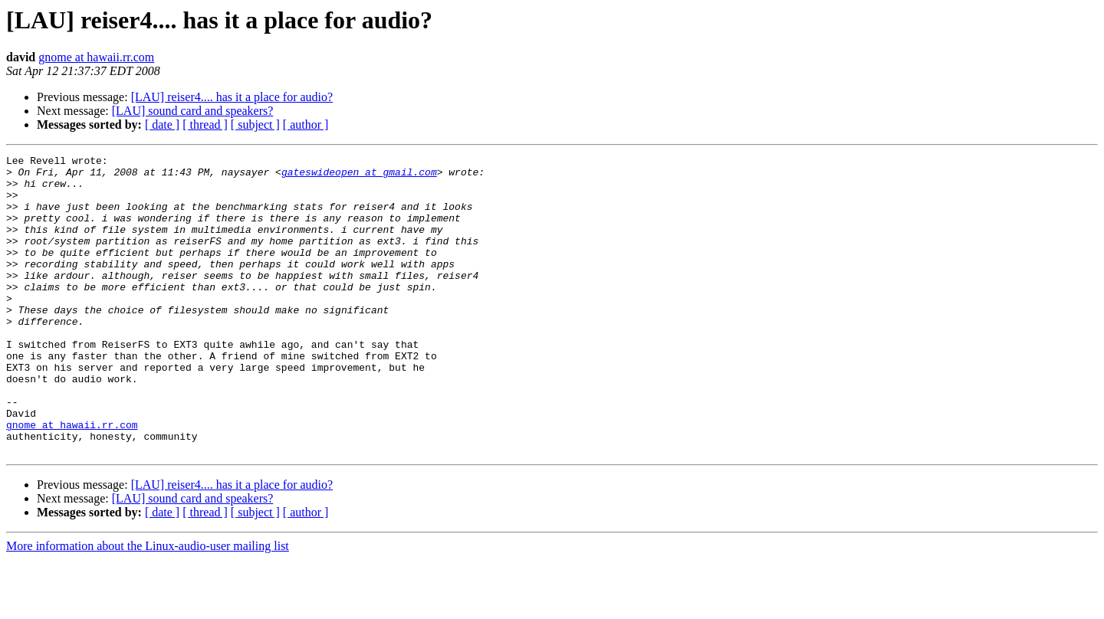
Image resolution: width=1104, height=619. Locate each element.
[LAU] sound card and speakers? (193, 110)
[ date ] (162, 124)
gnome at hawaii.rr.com (96, 57)
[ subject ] (255, 124)
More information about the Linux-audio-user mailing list (147, 605)
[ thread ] (205, 124)
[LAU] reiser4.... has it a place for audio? (232, 96)
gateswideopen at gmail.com (359, 176)
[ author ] (306, 124)
